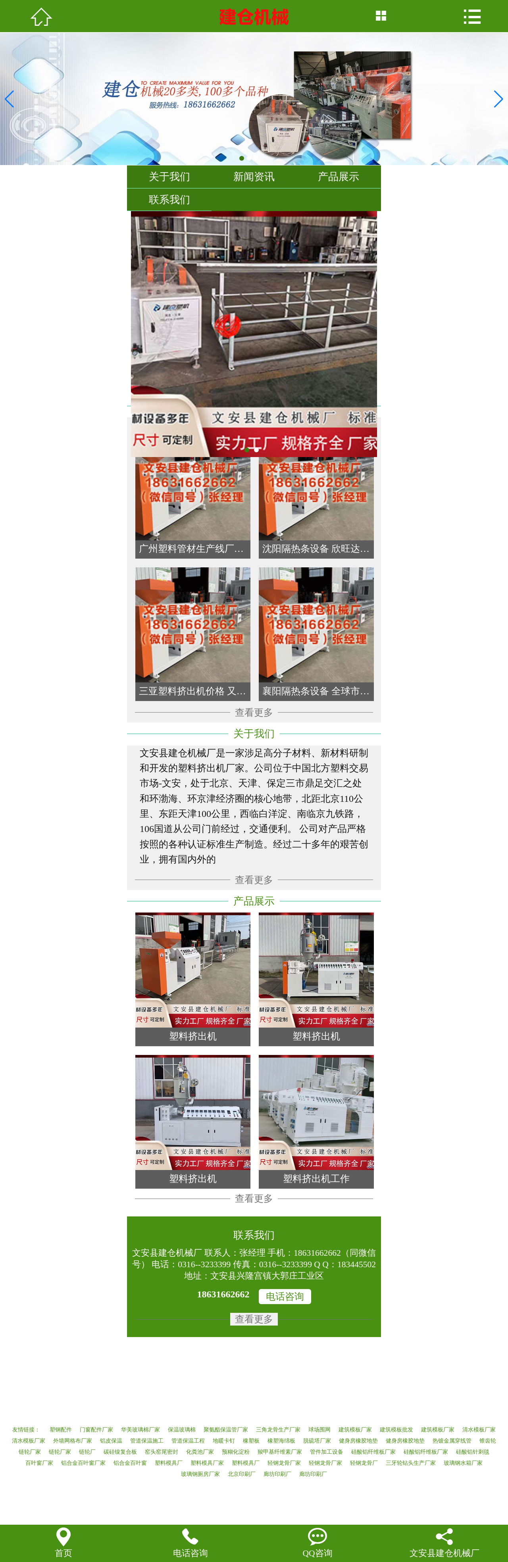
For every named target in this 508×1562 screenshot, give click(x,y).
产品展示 (338, 177)
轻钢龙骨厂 (364, 1463)
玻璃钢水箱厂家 (463, 1463)
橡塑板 (251, 1441)
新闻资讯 (254, 177)
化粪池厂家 (200, 1452)
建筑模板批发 (396, 1430)
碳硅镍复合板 (120, 1452)
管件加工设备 (326, 1452)
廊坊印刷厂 (277, 1474)
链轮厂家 (30, 1452)
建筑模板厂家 (355, 1430)
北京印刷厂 (242, 1474)
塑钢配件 (61, 1430)
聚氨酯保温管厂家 (226, 1430)
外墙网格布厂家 (72, 1441)
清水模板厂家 (479, 1430)
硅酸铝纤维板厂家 (373, 1452)
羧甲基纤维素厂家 (280, 1452)
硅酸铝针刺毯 (472, 1452)
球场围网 (319, 1430)
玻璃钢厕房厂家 (200, 1474)
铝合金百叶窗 (130, 1463)
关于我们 (169, 177)
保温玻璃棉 (182, 1430)
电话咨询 (285, 1296)
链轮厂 (87, 1452)
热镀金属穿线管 (452, 1441)
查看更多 (254, 712)
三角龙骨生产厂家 (278, 1430)
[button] (498, 99)
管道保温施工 (147, 1441)
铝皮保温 (111, 1441)
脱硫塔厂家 (317, 1441)
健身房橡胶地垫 (358, 1441)
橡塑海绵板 (281, 1441)
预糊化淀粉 (236, 1452)
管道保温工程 (188, 1441)
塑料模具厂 (169, 1463)
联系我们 (169, 200)
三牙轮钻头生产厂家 (411, 1463)
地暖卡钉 (224, 1441)
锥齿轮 (487, 1441)
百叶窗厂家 (39, 1463)
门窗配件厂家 (96, 1430)
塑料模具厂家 (207, 1463)
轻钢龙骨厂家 (284, 1463)
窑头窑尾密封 (161, 1452)
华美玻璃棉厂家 (140, 1430)
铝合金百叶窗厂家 (83, 1463)
